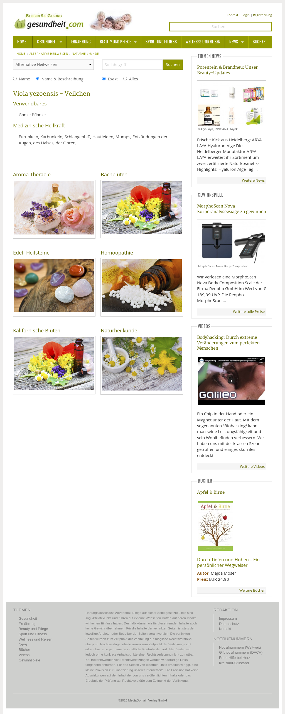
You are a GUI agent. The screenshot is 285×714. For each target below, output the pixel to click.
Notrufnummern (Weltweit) (240, 647)
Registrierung (262, 15)
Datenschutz (229, 624)
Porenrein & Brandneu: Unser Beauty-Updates (227, 70)
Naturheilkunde (119, 330)
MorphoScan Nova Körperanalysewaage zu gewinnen (231, 209)
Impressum (228, 618)
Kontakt (232, 15)
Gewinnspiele (29, 660)
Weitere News (253, 180)
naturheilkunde (85, 54)
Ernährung (81, 42)
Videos (24, 655)
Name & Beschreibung (62, 78)
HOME (21, 42)
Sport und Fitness (161, 42)
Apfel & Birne (211, 492)
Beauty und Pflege (115, 42)
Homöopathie (117, 252)
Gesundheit (47, 42)
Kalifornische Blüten (36, 330)
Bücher (259, 42)
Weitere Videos (252, 466)
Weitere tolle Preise (249, 311)
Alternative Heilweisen (49, 54)
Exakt (113, 78)
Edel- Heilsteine (31, 252)
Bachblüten (114, 174)
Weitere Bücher (252, 590)
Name (24, 78)
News (233, 42)
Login (246, 15)
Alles (133, 78)
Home (21, 54)
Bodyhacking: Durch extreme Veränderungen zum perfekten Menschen (228, 343)
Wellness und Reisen (203, 42)
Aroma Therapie (32, 174)
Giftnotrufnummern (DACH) (240, 652)
